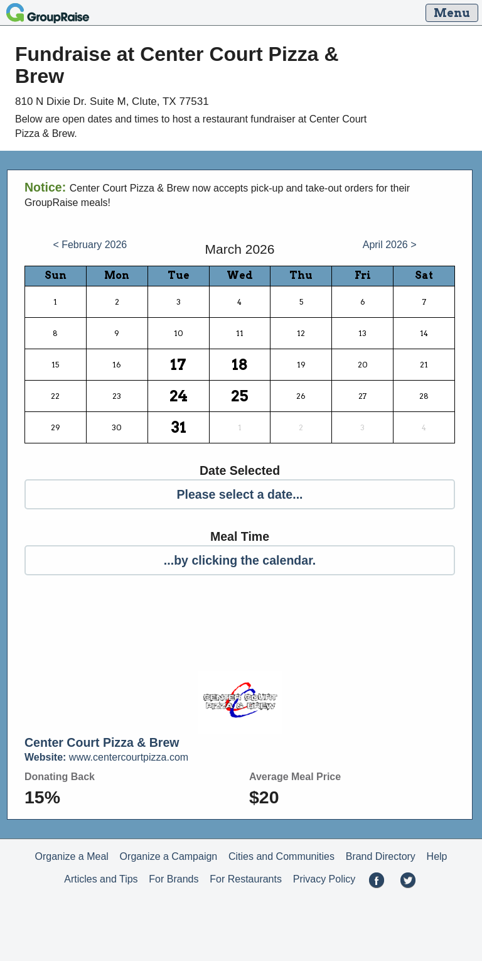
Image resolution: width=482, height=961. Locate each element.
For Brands (173, 879)
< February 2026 (90, 244)
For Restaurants (246, 879)
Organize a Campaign (169, 856)
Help (437, 856)
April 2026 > (390, 244)
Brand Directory (380, 856)
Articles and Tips (100, 879)
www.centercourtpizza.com (106, 757)
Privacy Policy (324, 879)
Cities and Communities (281, 856)
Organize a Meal (71, 856)
